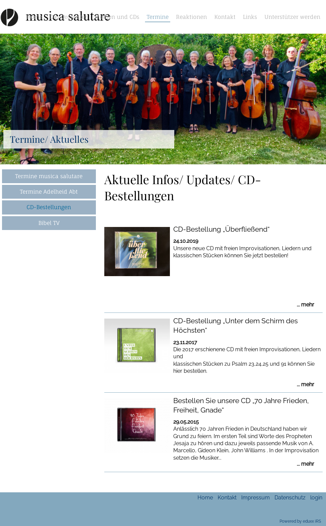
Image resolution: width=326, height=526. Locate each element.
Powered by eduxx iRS (300, 521)
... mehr (305, 304)
